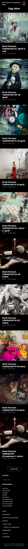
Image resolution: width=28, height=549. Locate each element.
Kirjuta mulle (7, 524)
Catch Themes (19, 545)
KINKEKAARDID (6, 530)
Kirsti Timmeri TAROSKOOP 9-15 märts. (14, 365)
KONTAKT (5, 521)
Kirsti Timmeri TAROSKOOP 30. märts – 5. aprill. (14, 228)
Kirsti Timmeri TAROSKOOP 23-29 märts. (11, 274)
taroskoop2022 (7, 506)
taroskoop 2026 (7, 504)
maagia (4, 493)
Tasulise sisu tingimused (11, 527)
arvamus (5, 488)
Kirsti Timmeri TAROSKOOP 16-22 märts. (11, 320)
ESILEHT (4, 511)
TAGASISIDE (6, 537)
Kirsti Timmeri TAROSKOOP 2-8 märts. (13, 409)
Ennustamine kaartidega (10, 518)
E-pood (4, 533)
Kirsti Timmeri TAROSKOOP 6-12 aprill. (13, 183)
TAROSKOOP (6, 514)
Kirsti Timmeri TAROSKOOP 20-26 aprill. (11, 95)
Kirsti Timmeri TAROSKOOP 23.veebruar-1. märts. (12, 454)
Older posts (14, 469)
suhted (4, 495)
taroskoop (5, 497)
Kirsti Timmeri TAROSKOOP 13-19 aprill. (13, 139)
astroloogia (6, 490)
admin (4, 53)
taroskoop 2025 (7, 501)
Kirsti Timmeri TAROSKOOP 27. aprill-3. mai (14, 49)
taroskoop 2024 (7, 499)
